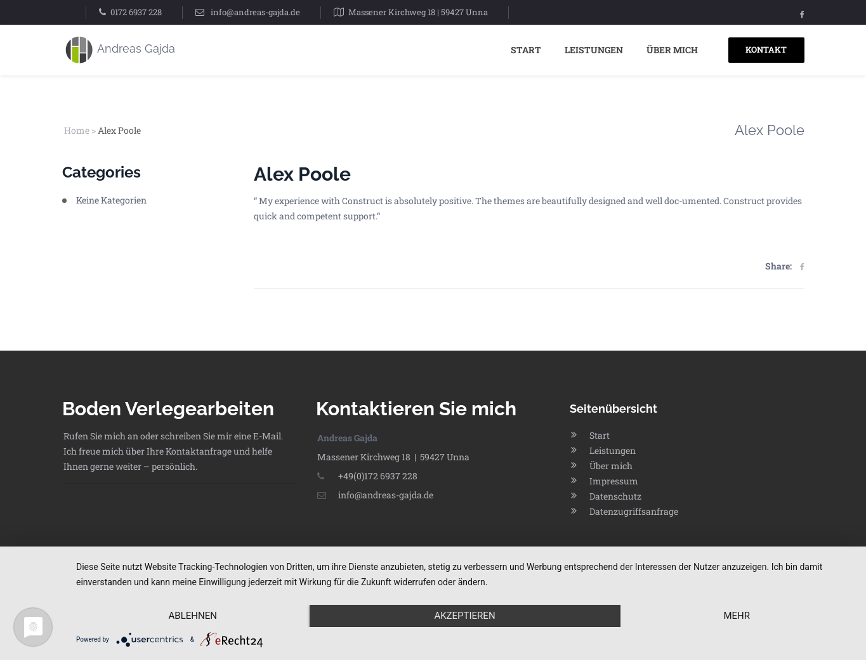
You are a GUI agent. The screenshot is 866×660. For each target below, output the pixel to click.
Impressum (613, 481)
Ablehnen (193, 615)
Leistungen (594, 50)
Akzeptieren (464, 615)
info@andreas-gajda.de (255, 12)
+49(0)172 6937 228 (367, 476)
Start (526, 50)
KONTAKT (766, 49)
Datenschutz (615, 496)
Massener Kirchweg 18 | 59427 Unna (418, 12)
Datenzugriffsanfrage (633, 511)
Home (76, 130)
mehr (736, 615)
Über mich (672, 50)
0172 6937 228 (136, 12)
